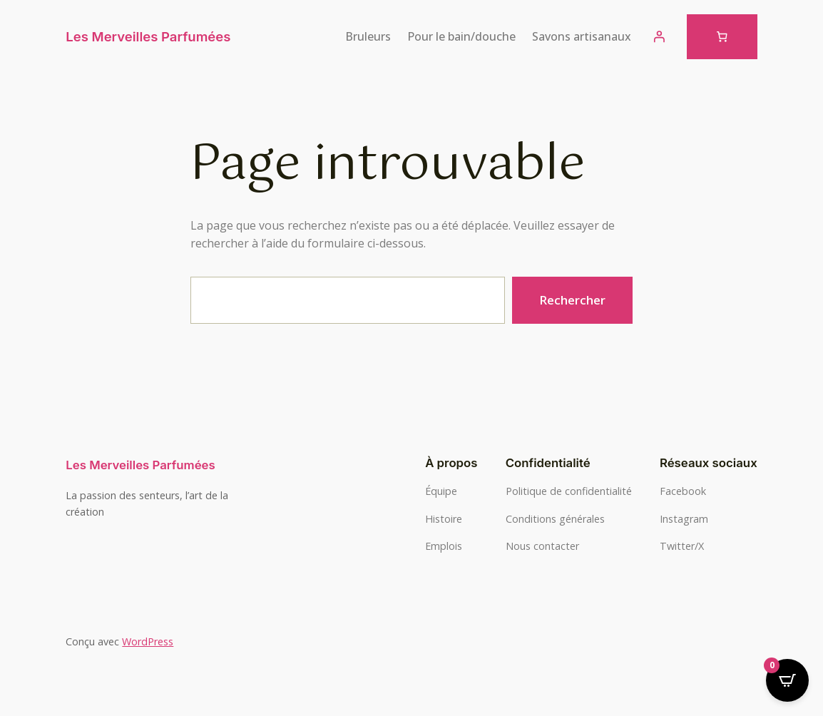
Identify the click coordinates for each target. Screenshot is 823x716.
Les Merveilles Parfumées (148, 36)
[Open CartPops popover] (787, 680)
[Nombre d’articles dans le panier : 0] (722, 36)
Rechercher (572, 300)
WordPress (147, 641)
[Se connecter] (659, 36)
